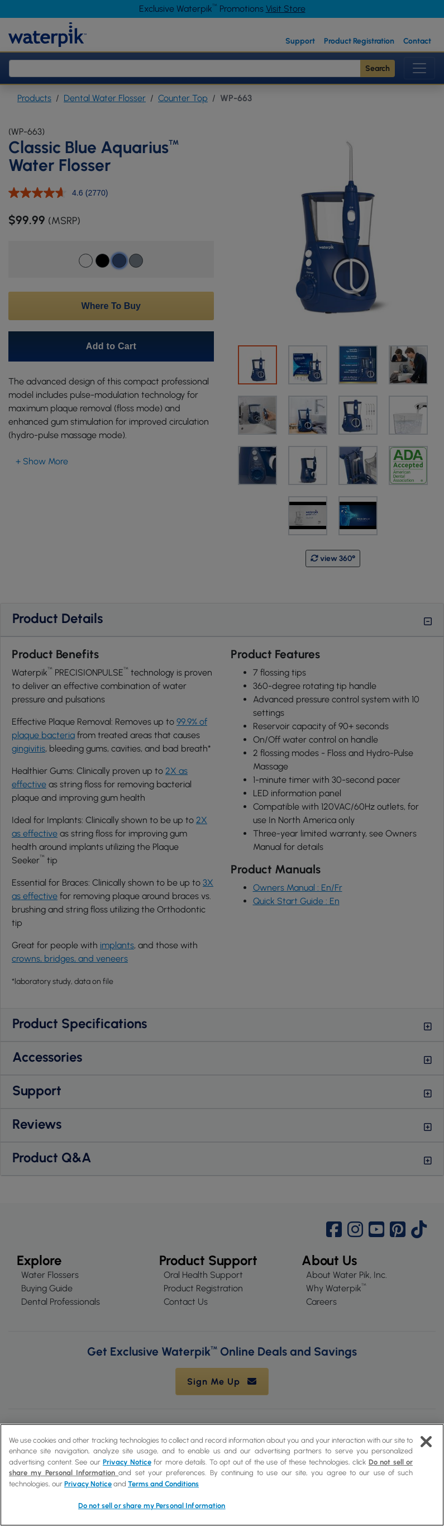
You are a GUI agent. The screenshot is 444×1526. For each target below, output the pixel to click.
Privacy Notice (127, 1462)
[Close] (426, 1441)
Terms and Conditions (163, 1484)
